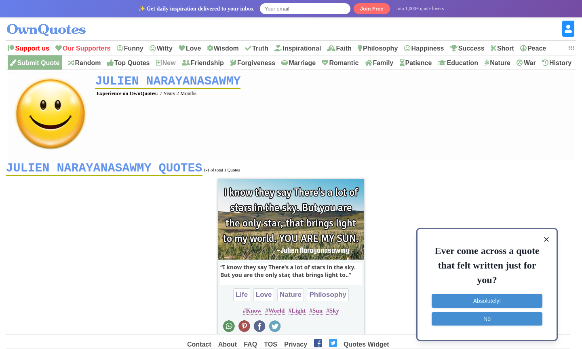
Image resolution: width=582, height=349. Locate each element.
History (560, 62)
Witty (165, 48)
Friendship (207, 62)
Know (253, 313)
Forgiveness (256, 62)
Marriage (302, 62)
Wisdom (226, 48)
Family (383, 62)
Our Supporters (86, 48)
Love (193, 48)
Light (298, 313)
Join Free (372, 9)
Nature (500, 62)
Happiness (427, 48)
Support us (32, 48)
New (169, 62)
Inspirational (302, 48)
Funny (133, 48)
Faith (344, 48)
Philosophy (380, 48)
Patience (418, 62)
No (487, 318)
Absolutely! (487, 301)
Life (242, 297)
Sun (317, 313)
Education (462, 62)
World (276, 313)
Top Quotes (132, 62)
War (530, 62)
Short (505, 48)
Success (471, 48)
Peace (536, 48)
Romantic (343, 62)
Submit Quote (38, 62)
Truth (260, 48)
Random (88, 62)
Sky (334, 313)
